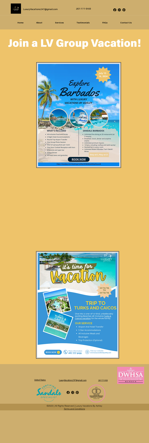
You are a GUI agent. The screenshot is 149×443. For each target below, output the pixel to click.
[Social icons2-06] (123, 9)
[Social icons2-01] (114, 9)
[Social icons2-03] (119, 9)
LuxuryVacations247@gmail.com (40, 9)
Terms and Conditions (74, 408)
